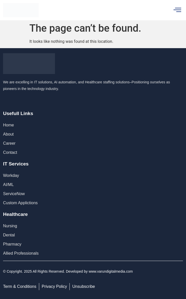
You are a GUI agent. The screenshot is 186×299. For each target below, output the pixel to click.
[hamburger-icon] (177, 10)
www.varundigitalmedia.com (111, 271)
